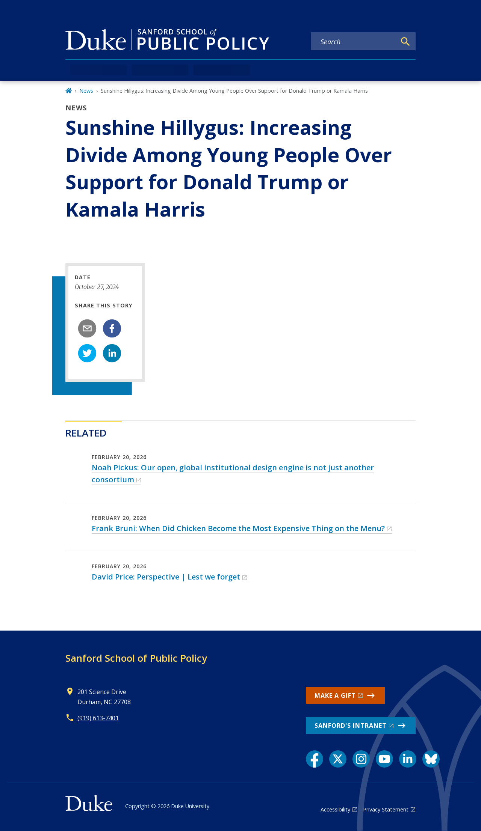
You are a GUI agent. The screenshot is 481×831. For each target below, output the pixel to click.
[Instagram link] (361, 759)
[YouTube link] (384, 759)
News (86, 90)
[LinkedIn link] (407, 759)
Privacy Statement (385, 809)
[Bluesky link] (431, 759)
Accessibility (335, 809)
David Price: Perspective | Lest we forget (166, 577)
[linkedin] (112, 353)
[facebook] (112, 328)
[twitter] (87, 353)
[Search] (405, 41)
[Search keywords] (353, 41)
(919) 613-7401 (98, 718)
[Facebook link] (314, 759)
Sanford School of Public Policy (136, 658)
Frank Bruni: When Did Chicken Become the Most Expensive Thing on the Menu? (238, 528)
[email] (87, 328)
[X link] (337, 759)
